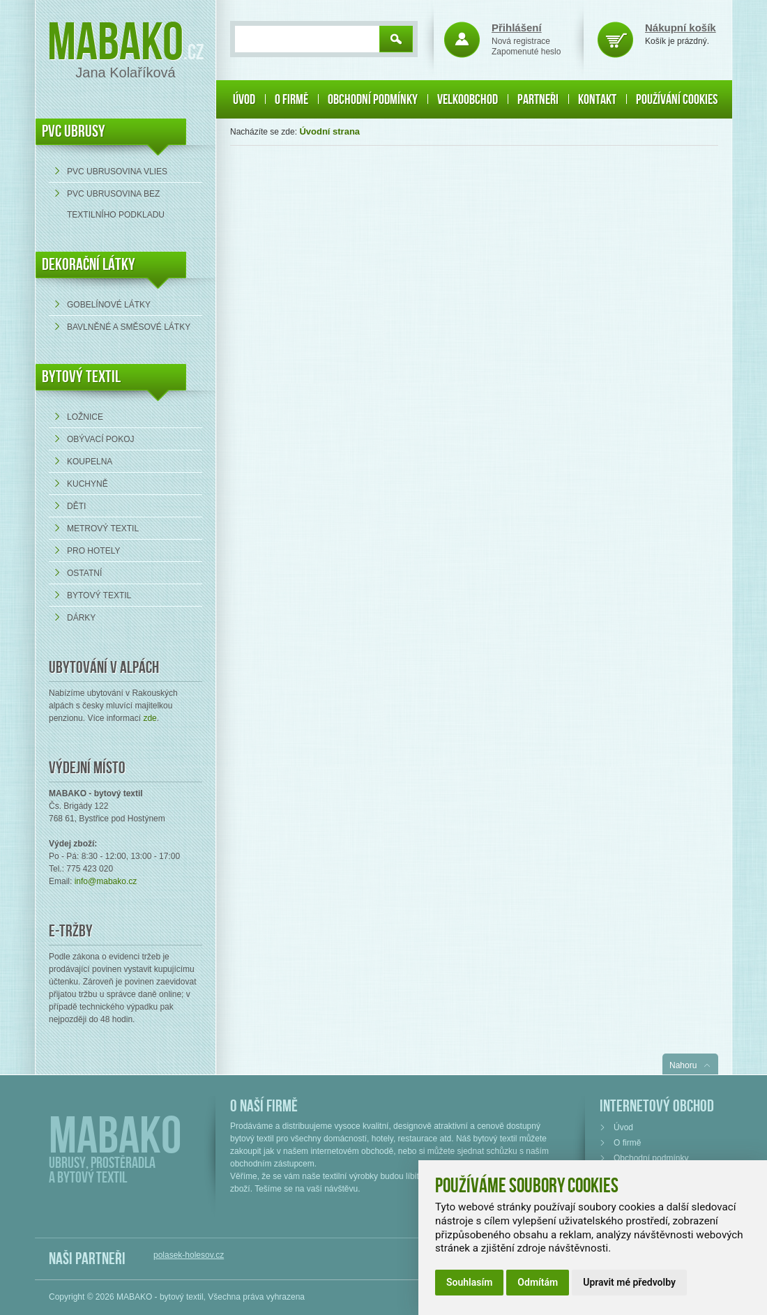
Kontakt (597, 99)
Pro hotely (93, 551)
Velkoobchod (467, 99)
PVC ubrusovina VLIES (117, 171)
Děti (76, 506)
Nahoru (683, 1065)
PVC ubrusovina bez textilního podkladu (116, 204)
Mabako (115, 43)
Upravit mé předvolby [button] (629, 1282)
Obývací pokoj (100, 439)
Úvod (244, 99)
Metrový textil (103, 528)
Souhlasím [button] (469, 1282)
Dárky (81, 618)
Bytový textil (81, 377)
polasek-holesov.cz (188, 1255)
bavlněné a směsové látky (128, 327)
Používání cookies (676, 99)
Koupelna (89, 461)
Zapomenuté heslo (526, 51)
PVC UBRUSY (73, 131)
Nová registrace (521, 41)
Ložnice (85, 417)
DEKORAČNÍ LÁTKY (88, 264)
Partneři (538, 99)
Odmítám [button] (537, 1282)
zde (149, 718)
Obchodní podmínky (373, 99)
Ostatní (84, 573)
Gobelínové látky (109, 305)
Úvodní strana (329, 131)
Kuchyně (87, 484)
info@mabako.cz (106, 881)
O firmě (291, 99)
